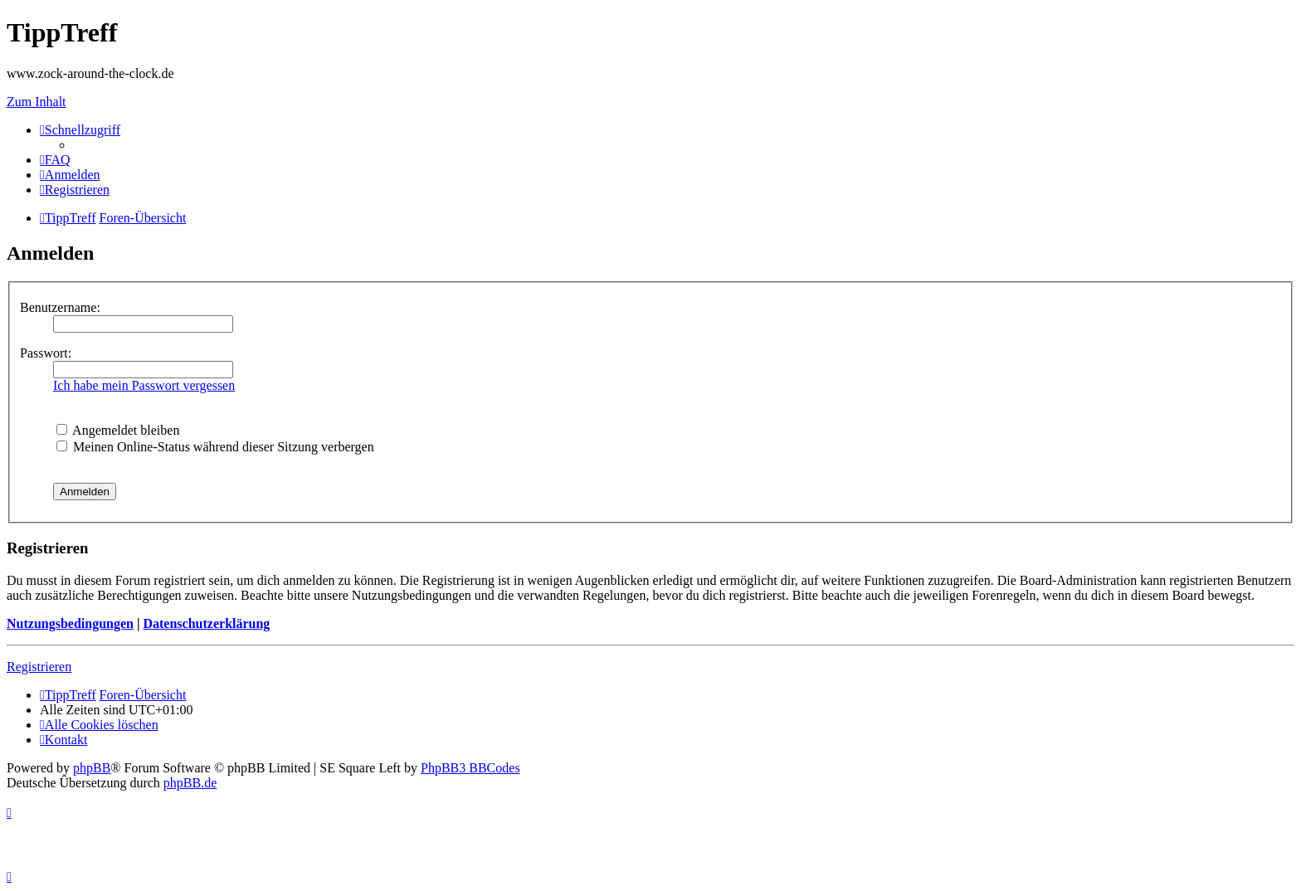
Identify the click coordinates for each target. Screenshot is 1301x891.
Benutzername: (60, 307)
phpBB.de (190, 783)
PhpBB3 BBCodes (470, 768)
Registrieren (39, 667)
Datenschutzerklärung (206, 623)
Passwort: (45, 353)
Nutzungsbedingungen (70, 623)
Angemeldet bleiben (117, 430)
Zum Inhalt (36, 102)
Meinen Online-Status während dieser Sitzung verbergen (215, 447)
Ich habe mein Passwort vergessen (144, 385)
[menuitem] (55, 160)
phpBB (91, 768)
